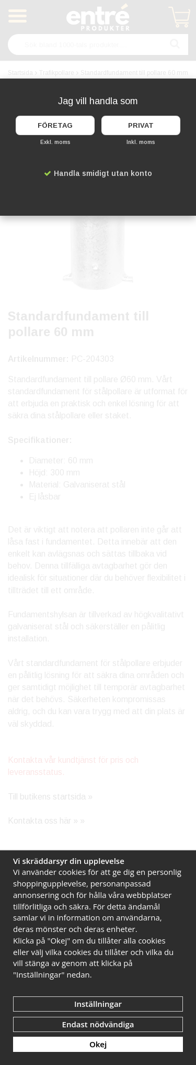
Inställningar (98, 1004)
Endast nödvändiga (98, 1024)
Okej (98, 1044)
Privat (141, 125)
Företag (55, 125)
